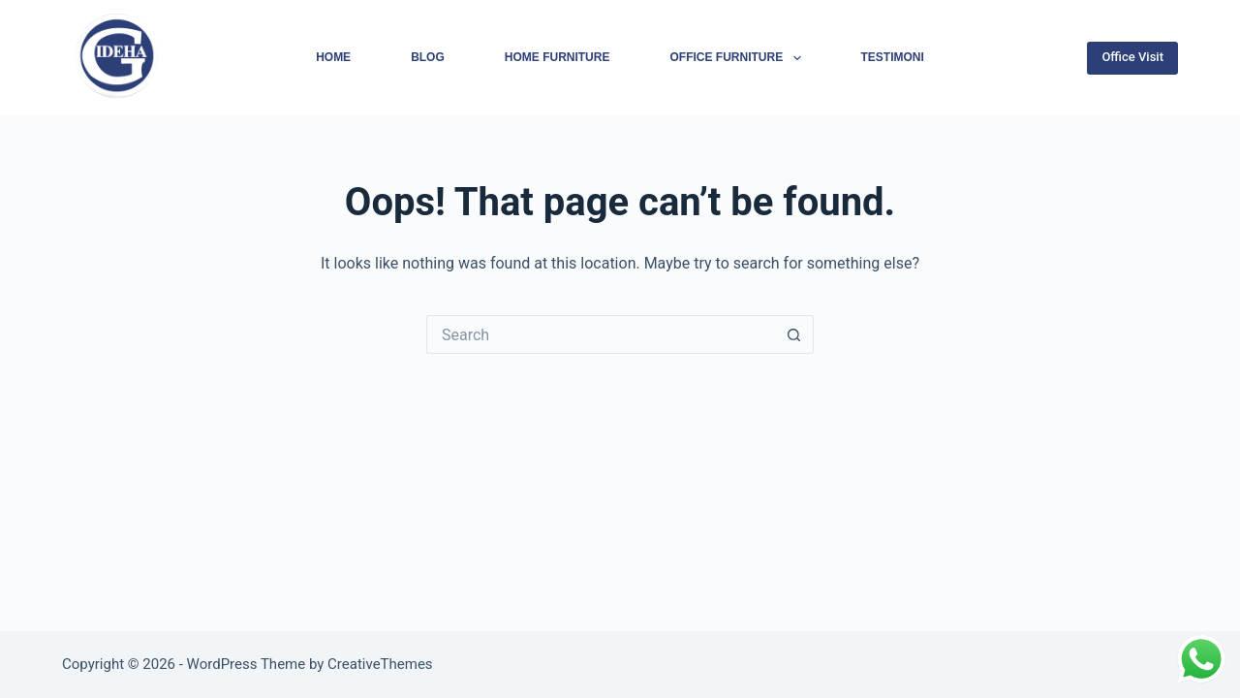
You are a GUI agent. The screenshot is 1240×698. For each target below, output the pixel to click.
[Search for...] (600, 334)
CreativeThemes (380, 664)
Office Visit (1132, 56)
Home (333, 57)
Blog (428, 57)
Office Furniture (738, 58)
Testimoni (892, 57)
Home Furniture (557, 57)
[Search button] (794, 334)
